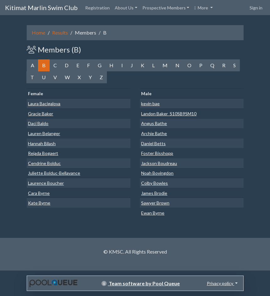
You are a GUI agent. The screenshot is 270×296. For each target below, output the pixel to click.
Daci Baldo (38, 123)
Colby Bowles (154, 183)
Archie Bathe (154, 133)
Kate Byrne (39, 203)
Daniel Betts (153, 143)
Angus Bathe (154, 123)
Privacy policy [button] (220, 283)
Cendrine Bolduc (44, 163)
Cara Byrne (39, 193)
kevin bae (150, 103)
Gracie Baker (40, 113)
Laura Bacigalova (44, 103)
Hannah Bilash (42, 143)
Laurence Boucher (46, 183)
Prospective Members (164, 7)
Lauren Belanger (44, 133)
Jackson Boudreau (159, 163)
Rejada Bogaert (43, 153)
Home (38, 33)
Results (60, 33)
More (201, 7)
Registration (97, 7)
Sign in (256, 7)
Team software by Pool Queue (141, 283)
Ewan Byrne (152, 213)
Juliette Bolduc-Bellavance (54, 173)
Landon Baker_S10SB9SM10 (168, 113)
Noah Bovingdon (157, 173)
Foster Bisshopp (157, 153)
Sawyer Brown (155, 203)
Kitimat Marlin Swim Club (41, 7)
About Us (124, 7)
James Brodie (154, 193)
